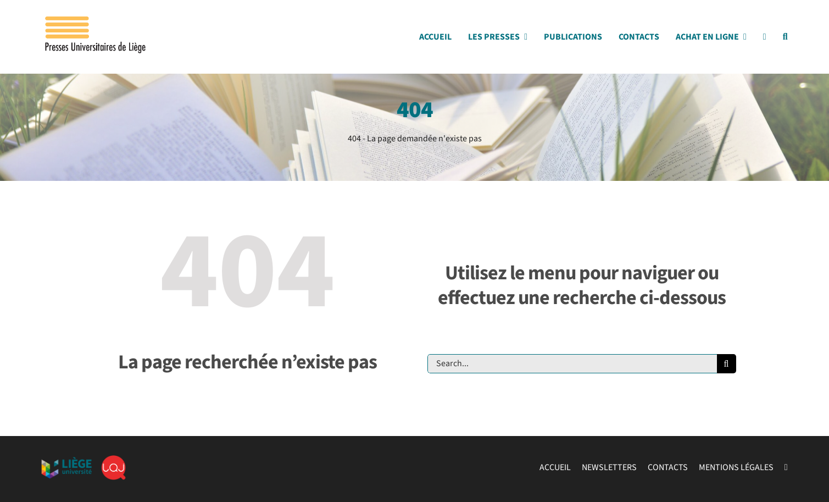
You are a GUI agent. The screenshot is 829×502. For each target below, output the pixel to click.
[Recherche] (726, 363)
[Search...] (572, 363)
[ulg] (66, 461)
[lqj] (113, 460)
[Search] (785, 40)
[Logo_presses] (96, 21)
